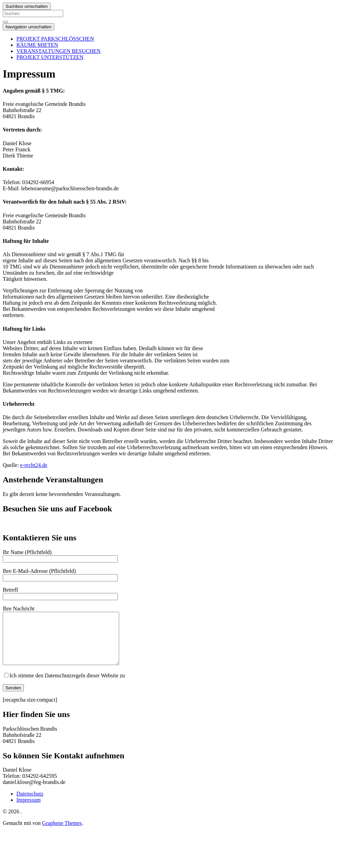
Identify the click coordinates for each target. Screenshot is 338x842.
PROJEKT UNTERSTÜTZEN (50, 57)
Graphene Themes (62, 833)
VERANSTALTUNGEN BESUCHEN (58, 51)
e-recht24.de (33, 465)
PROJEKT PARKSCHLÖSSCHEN (55, 39)
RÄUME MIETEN (37, 45)
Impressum (28, 810)
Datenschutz (29, 804)
